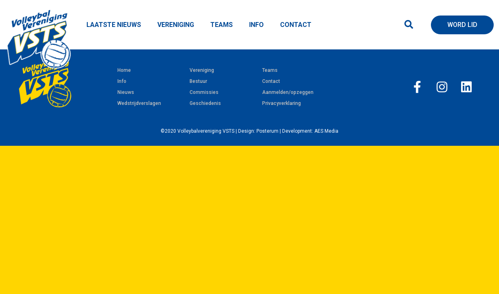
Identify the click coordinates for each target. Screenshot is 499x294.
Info (121, 81)
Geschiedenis (205, 103)
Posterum (267, 131)
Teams (270, 70)
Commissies (204, 92)
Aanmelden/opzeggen (288, 92)
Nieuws (125, 92)
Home (124, 70)
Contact (271, 81)
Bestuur (198, 81)
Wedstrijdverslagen (139, 103)
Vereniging (202, 70)
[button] (408, 24)
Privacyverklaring (281, 103)
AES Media (326, 131)
